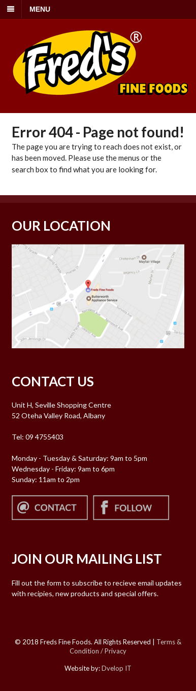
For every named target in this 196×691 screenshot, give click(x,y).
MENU (39, 9)
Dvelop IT (117, 668)
